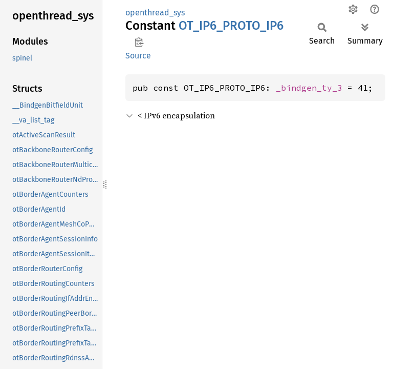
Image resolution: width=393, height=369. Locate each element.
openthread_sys (155, 12)
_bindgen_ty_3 (309, 88)
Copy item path (138, 42)
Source (138, 55)
